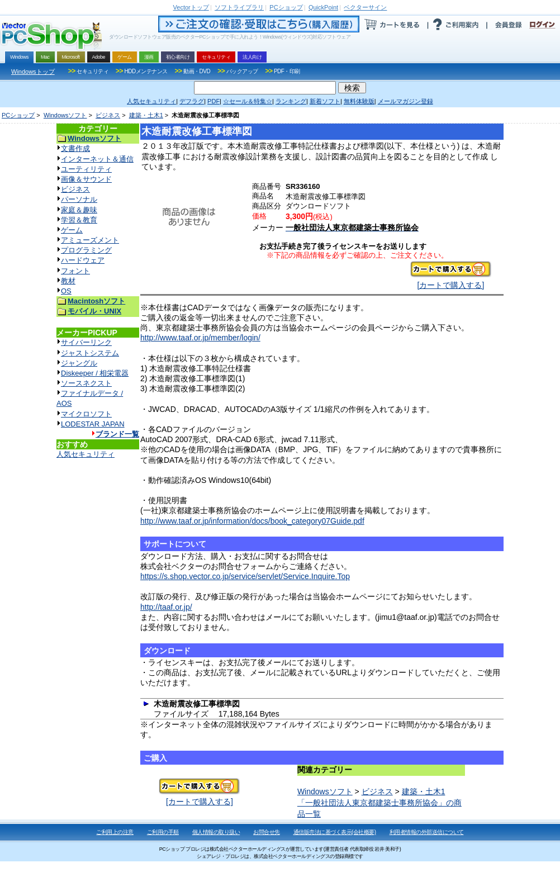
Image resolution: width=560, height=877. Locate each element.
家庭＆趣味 (79, 210)
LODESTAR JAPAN (93, 424)
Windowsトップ (33, 71)
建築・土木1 (146, 115)
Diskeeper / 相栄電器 (95, 373)
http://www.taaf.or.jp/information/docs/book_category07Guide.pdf (252, 520)
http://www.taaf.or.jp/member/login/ (200, 337)
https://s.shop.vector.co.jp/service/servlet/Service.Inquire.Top (245, 576)
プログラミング (86, 250)
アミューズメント (90, 240)
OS (66, 291)
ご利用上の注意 (115, 832)
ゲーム (72, 230)
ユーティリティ (86, 169)
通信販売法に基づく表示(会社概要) (334, 832)
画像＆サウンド (86, 179)
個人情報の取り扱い (216, 832)
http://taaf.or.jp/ (166, 607)
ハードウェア (83, 260)
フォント (75, 271)
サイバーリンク (86, 342)
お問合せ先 (266, 832)
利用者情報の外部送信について (427, 832)
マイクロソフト (86, 414)
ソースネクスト (86, 383)
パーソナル (79, 199)
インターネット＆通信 (97, 159)
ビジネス (108, 115)
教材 (68, 281)
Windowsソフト (65, 115)
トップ (191, 7)
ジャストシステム (90, 353)
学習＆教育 (79, 220)
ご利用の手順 (163, 832)
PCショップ (18, 115)
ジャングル (79, 363)
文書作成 (75, 148)
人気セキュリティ (85, 454)
